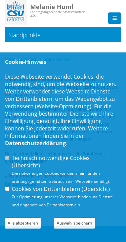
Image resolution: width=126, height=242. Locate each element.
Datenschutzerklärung (35, 143)
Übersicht (25, 165)
